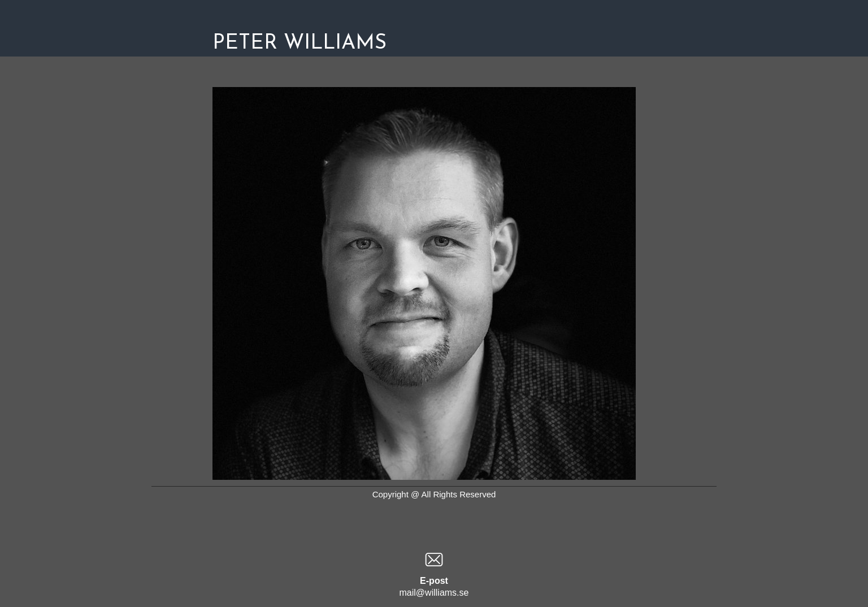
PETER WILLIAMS (299, 43)
